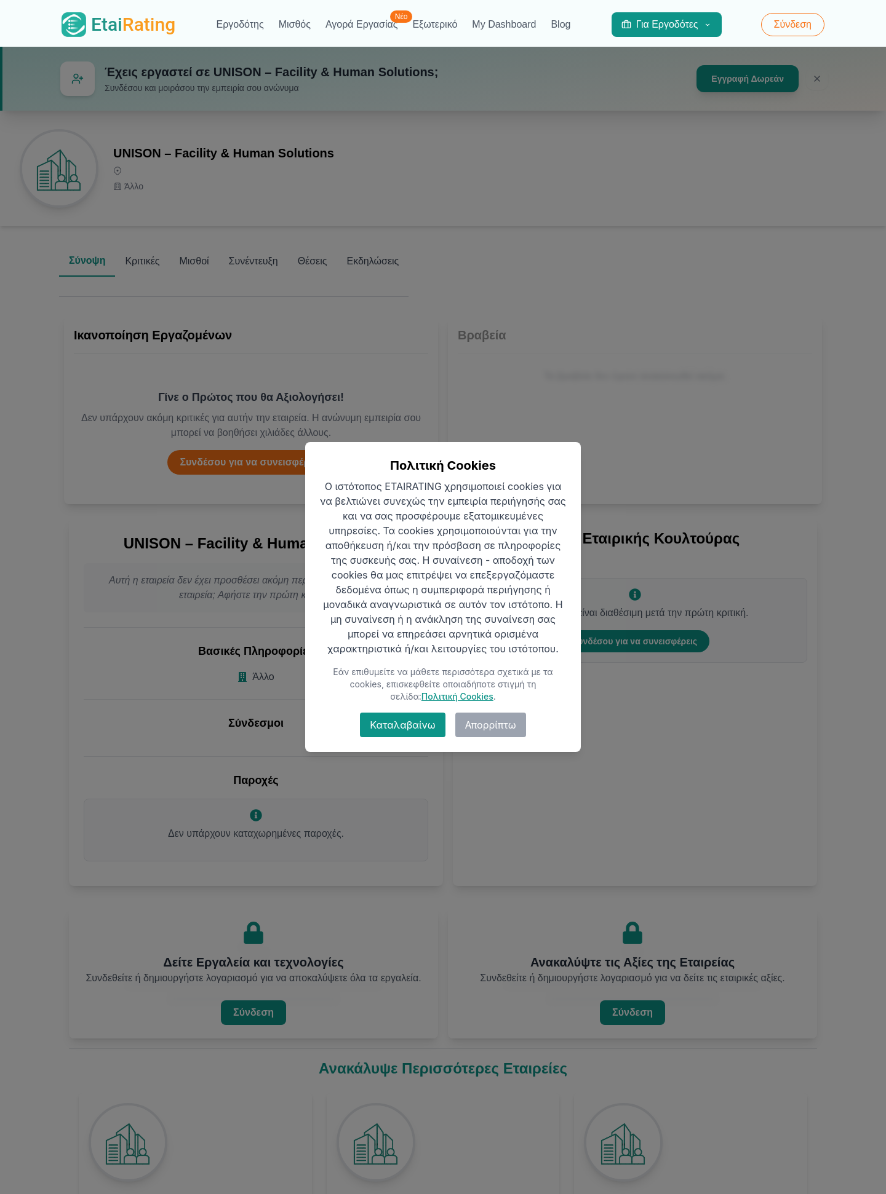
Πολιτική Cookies (457, 696)
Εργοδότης (239, 24)
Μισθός (295, 24)
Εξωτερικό (434, 24)
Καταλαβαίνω (402, 725)
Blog (560, 24)
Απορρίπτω (490, 725)
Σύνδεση (793, 24)
